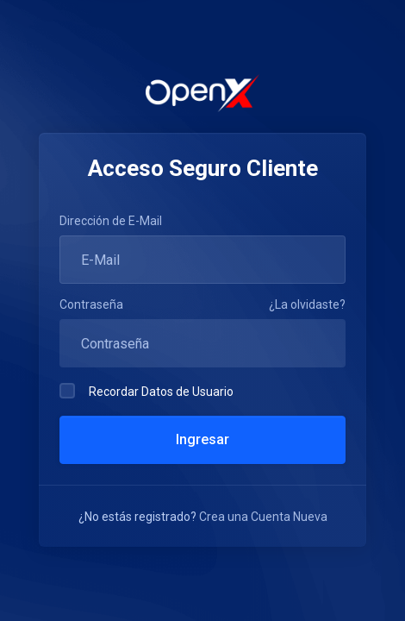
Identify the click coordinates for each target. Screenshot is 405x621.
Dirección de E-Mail (110, 221)
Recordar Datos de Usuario (146, 390)
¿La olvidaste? (307, 304)
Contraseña (91, 304)
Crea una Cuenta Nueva (263, 517)
